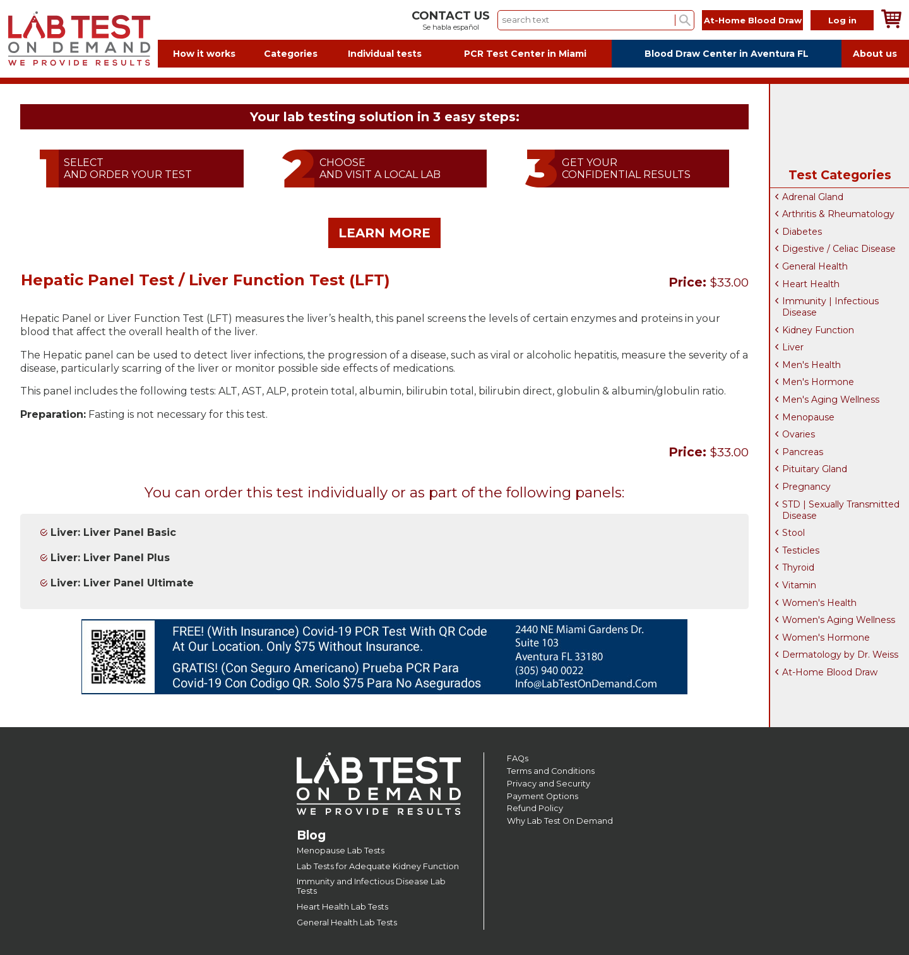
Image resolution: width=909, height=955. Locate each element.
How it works (204, 53)
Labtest (79, 39)
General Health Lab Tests (347, 922)
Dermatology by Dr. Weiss (840, 654)
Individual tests (385, 53)
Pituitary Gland (814, 469)
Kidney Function (818, 330)
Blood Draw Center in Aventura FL (727, 53)
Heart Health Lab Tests (342, 906)
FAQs (517, 758)
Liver (793, 347)
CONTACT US (451, 16)
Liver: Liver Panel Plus (110, 558)
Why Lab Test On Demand (560, 821)
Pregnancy (806, 486)
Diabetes (802, 231)
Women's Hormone (826, 637)
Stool (793, 532)
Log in (842, 20)
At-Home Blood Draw (753, 20)
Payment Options (542, 796)
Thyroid (798, 567)
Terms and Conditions (551, 771)
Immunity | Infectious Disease (830, 306)
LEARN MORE (384, 232)
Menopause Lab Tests (340, 850)
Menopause (808, 417)
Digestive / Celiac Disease (839, 248)
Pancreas (802, 452)
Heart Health (811, 284)
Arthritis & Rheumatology (838, 214)
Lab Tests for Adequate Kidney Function (378, 866)
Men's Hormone (818, 382)
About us (875, 53)
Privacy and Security (548, 783)
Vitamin (799, 585)
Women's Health (819, 602)
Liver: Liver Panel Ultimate (122, 583)
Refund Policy (535, 808)
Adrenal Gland (812, 197)
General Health (815, 266)
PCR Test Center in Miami (525, 53)
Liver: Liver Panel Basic (113, 532)
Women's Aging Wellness (838, 620)
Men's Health (811, 365)
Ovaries (798, 434)
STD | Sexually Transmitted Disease (841, 510)
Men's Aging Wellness (830, 399)
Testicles (800, 550)
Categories (291, 53)
